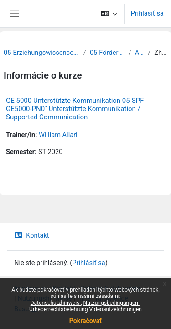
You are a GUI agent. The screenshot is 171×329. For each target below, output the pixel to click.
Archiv (139, 52)
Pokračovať (85, 320)
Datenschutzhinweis (56, 303)
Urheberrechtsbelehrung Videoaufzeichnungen (85, 309)
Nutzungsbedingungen (111, 303)
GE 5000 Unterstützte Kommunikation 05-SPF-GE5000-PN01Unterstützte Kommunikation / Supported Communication (76, 108)
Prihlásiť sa (147, 13)
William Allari (58, 135)
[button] (109, 13)
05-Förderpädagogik (107, 52)
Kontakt (31, 235)
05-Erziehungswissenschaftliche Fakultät (42, 52)
